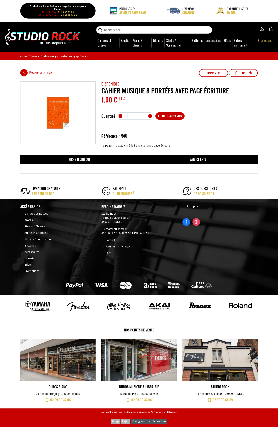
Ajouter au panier (170, 116)
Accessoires (213, 40)
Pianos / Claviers (137, 42)
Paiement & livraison (118, 246)
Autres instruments (241, 42)
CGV (108, 253)
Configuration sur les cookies (149, 421)
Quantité (108, 116)
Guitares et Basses (104, 42)
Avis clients (198, 159)
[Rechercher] (154, 30)
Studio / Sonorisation (173, 42)
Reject (125, 421)
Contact (110, 240)
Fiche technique (79, 159)
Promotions (265, 40)
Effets (227, 40)
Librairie (158, 40)
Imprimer (213, 73)
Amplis (125, 40)
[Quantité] (135, 116)
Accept (116, 421)
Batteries (197, 40)
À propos (192, 206)
